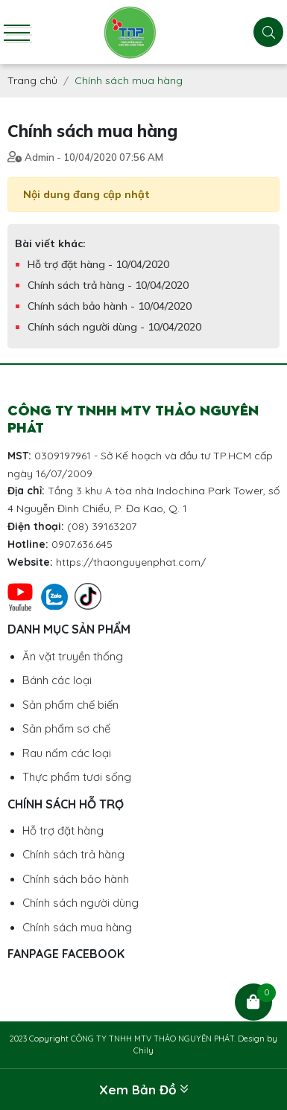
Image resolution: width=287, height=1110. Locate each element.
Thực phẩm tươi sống (76, 777)
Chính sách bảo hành (75, 879)
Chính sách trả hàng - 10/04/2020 (108, 285)
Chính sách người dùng (80, 903)
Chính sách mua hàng (77, 927)
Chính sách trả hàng (73, 854)
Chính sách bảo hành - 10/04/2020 (110, 306)
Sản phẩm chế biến (70, 705)
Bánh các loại (57, 680)
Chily (143, 1050)
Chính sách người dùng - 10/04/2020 (114, 327)
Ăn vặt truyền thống (72, 656)
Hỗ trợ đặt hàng (63, 830)
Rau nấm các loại (66, 753)
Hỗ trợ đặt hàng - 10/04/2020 (98, 264)
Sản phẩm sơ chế (66, 728)
